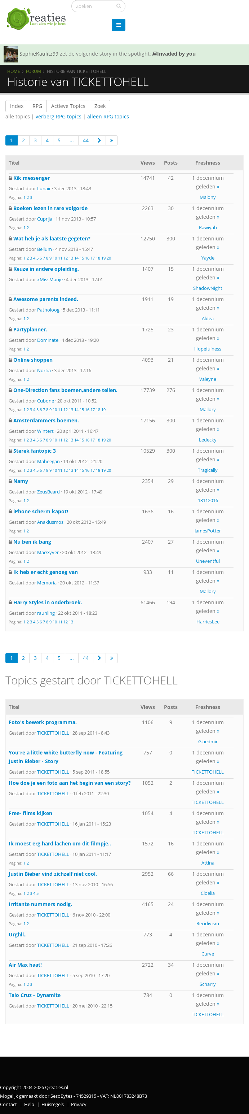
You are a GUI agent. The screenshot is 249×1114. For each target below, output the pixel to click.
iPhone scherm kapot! (40, 511)
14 (76, 258)
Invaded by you (174, 53)
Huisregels (52, 1104)
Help (29, 1104)
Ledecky (208, 439)
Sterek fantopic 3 (34, 450)
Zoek (100, 106)
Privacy (78, 1104)
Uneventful (208, 561)
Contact (8, 1104)
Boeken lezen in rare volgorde (50, 208)
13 (71, 258)
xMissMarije (50, 279)
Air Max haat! (25, 964)
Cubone (45, 400)
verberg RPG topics (58, 116)
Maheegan (48, 461)
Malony (208, 197)
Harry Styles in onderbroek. (47, 602)
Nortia (44, 370)
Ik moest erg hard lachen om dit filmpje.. (60, 843)
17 (92, 258)
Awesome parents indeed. (45, 299)
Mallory (208, 409)
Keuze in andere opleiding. (46, 268)
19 (103, 258)
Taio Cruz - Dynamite (35, 995)
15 (82, 258)
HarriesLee (207, 621)
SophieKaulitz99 (38, 53)
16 (87, 258)
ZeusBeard (48, 491)
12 (65, 258)
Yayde (207, 257)
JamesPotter (208, 530)
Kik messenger (31, 177)
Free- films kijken (30, 813)
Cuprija (44, 219)
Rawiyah (208, 227)
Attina (207, 863)
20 (109, 258)
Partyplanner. (30, 329)
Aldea (208, 318)
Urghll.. (18, 934)
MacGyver (48, 552)
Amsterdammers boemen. (46, 420)
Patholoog (48, 309)
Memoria (47, 582)
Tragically (208, 470)
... (72, 140)
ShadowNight (207, 288)
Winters (45, 431)
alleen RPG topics (108, 116)
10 (55, 258)
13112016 (208, 500)
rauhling (46, 613)
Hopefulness (207, 348)
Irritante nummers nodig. (40, 904)
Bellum (44, 249)
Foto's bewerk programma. (43, 722)
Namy (20, 481)
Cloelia (208, 893)
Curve (207, 953)
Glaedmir (208, 741)
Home (13, 71)
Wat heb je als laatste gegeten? (51, 238)
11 (60, 258)
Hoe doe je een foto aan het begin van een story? (70, 782)
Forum (33, 71)
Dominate (47, 340)
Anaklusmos (50, 522)
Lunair (44, 188)
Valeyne (207, 379)
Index (16, 106)
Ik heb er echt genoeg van (45, 572)
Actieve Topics (68, 106)
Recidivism (207, 923)
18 (98, 258)
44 (86, 140)
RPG (37, 106)
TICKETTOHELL (53, 733)
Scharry (208, 984)
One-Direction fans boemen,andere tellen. (65, 390)
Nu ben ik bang (32, 541)
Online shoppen (33, 359)
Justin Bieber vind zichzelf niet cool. (53, 873)
